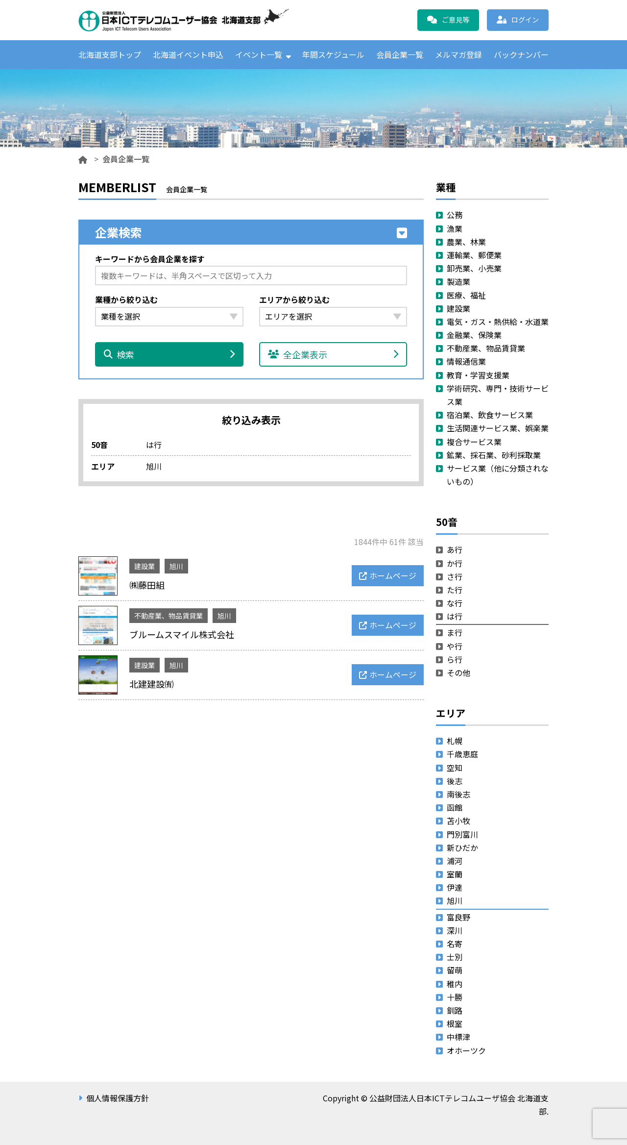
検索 (169, 354)
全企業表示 (333, 354)
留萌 (454, 970)
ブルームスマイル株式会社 (181, 634)
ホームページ (392, 575)
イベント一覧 (258, 54)
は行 (454, 616)
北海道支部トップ (109, 54)
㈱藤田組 (147, 584)
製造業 (458, 281)
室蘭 (454, 874)
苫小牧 (458, 820)
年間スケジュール (333, 54)
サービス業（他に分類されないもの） (498, 474)
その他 (458, 672)
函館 (454, 807)
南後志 (458, 794)
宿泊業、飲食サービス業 (490, 415)
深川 (454, 930)
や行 (454, 646)
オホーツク (466, 1050)
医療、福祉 (466, 295)
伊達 (454, 887)
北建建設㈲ (151, 683)
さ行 (454, 576)
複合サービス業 (474, 442)
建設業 (144, 566)
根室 (454, 1023)
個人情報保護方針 (117, 1098)
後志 (454, 781)
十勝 (454, 997)
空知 (454, 767)
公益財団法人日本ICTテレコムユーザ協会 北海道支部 (183, 20)
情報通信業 (466, 361)
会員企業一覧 (399, 54)
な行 (454, 603)
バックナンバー (521, 54)
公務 (454, 215)
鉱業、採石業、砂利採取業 (494, 455)
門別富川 (462, 834)
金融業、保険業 (474, 335)
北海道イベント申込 (188, 54)
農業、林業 (466, 242)
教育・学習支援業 (478, 375)
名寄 (454, 943)
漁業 (454, 228)
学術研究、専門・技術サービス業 (498, 394)
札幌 (454, 741)
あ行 (454, 549)
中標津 (458, 1037)
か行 (454, 563)
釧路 (454, 1010)
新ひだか (462, 847)
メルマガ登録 (458, 54)
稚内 (454, 984)
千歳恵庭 (462, 754)
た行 (454, 590)
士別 (454, 957)
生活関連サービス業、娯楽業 (498, 428)
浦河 (454, 861)
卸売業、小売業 (474, 268)
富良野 (458, 917)
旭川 (176, 566)
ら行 (454, 659)
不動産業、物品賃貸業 (168, 616)
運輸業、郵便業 (474, 255)
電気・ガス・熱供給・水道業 (498, 321)
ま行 (454, 632)
